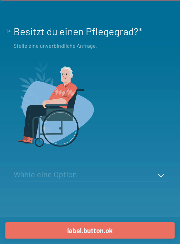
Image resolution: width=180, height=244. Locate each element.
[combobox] (90, 175)
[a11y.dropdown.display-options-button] (161, 175)
